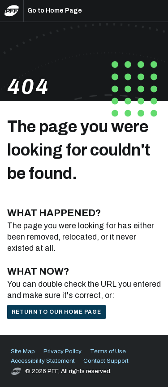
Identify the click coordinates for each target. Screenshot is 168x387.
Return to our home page (56, 312)
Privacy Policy (62, 351)
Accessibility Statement (43, 360)
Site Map (23, 351)
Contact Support (106, 360)
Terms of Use (108, 351)
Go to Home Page (54, 10)
